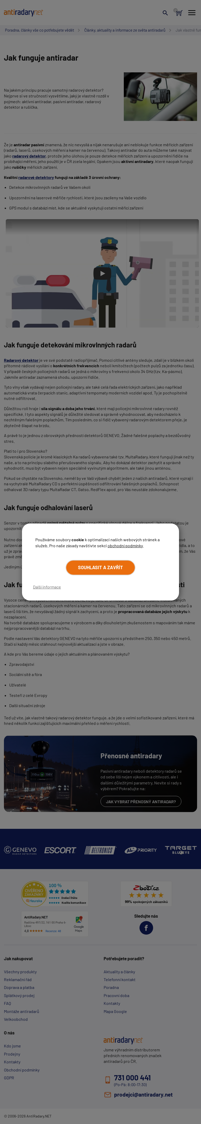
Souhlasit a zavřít (100, 567)
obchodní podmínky (125, 545)
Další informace (47, 586)
